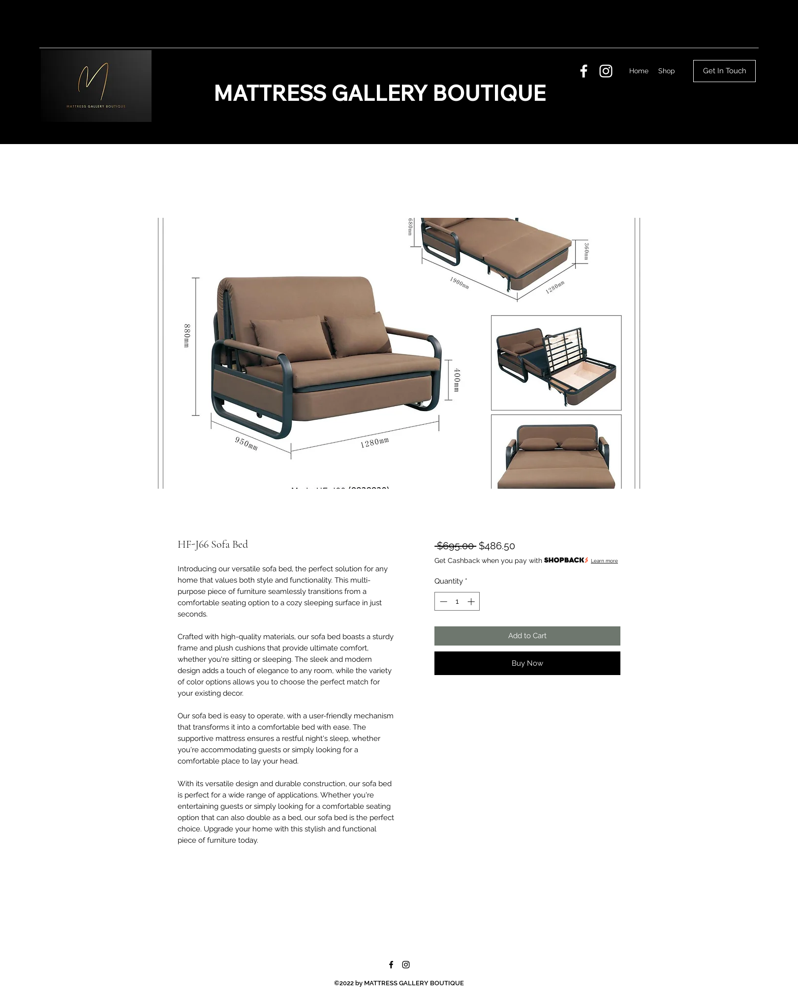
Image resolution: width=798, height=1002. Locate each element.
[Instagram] (605, 71)
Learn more (604, 560)
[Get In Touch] (724, 71)
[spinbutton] (457, 601)
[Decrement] (442, 601)
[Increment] (472, 601)
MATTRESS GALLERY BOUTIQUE (380, 93)
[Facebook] (583, 71)
